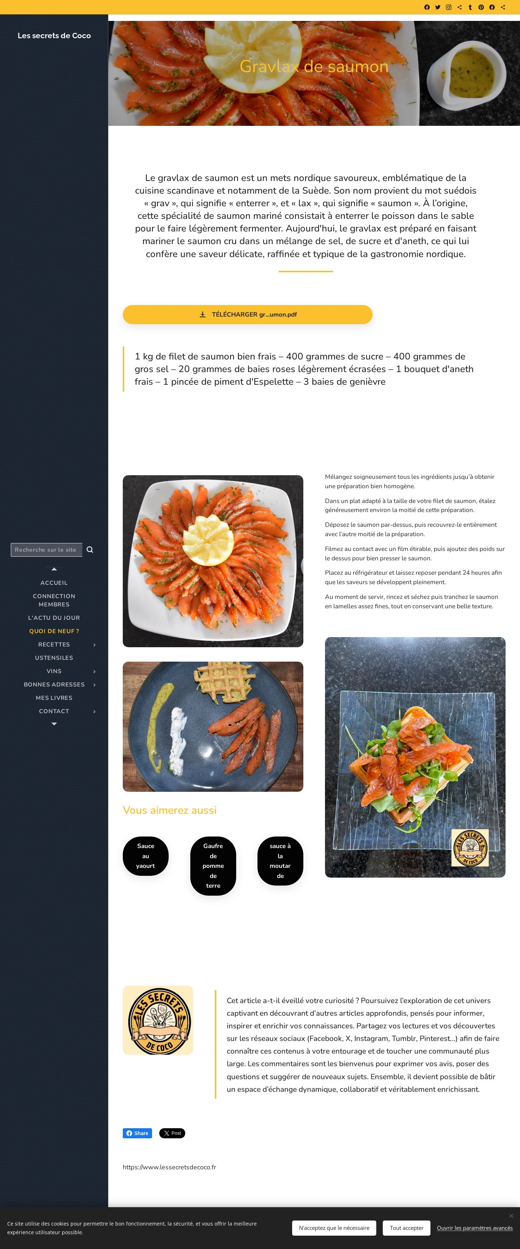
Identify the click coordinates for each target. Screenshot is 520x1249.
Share (137, 1133)
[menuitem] (54, 583)
